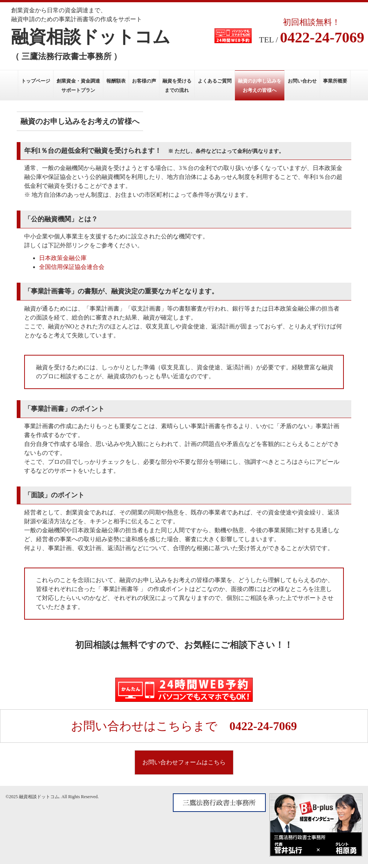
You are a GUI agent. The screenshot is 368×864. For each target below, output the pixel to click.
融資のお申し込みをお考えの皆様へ (259, 85)
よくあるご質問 (215, 81)
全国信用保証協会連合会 (71, 267)
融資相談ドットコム (90, 36)
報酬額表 (116, 81)
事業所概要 (335, 81)
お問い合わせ (302, 81)
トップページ (35, 81)
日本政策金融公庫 (63, 258)
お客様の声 (144, 81)
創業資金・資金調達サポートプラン (78, 85)
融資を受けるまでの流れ (176, 85)
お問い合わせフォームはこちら (184, 762)
